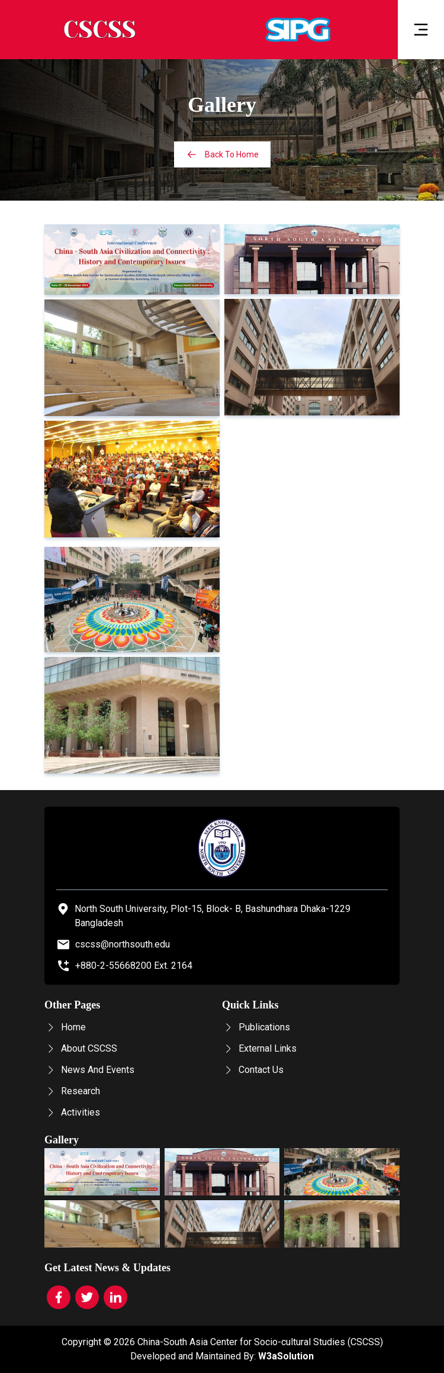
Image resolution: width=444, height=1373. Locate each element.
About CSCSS (80, 1048)
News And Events (89, 1069)
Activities (72, 1112)
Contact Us (253, 1069)
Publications (256, 1027)
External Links (259, 1048)
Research (72, 1091)
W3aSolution (286, 1356)
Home (65, 1027)
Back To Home (222, 154)
